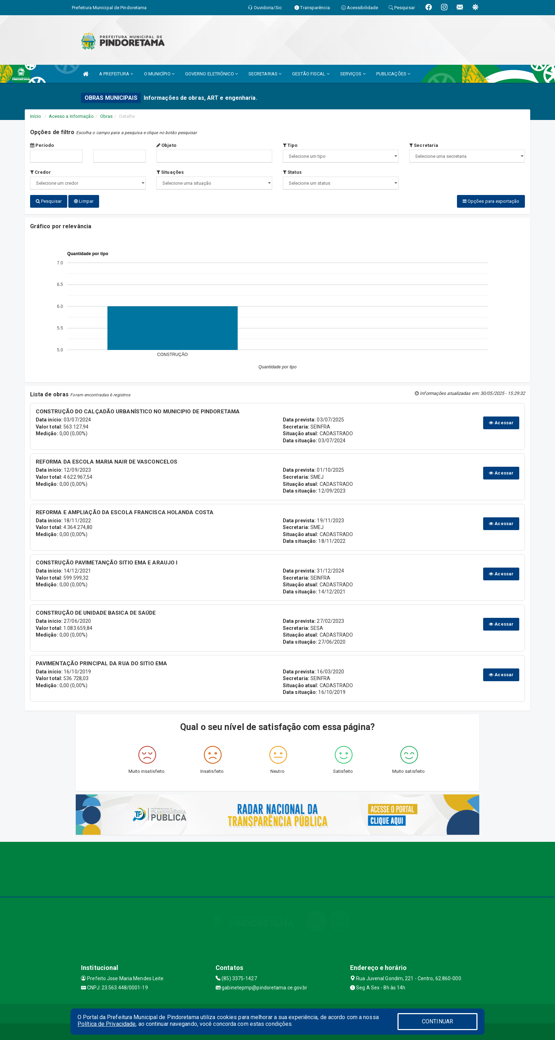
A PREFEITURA (116, 73)
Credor (40, 172)
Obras (106, 116)
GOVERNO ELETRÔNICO (211, 73)
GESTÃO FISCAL (311, 73)
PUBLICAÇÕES (393, 73)
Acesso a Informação (71, 116)
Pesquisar (49, 201)
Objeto (166, 145)
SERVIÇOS (353, 73)
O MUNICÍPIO (159, 73)
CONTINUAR (437, 1021)
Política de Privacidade (107, 1024)
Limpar (83, 201)
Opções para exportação (491, 201)
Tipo (290, 145)
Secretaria (423, 145)
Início (35, 116)
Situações (170, 172)
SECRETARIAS (264, 73)
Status (292, 172)
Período (42, 145)
